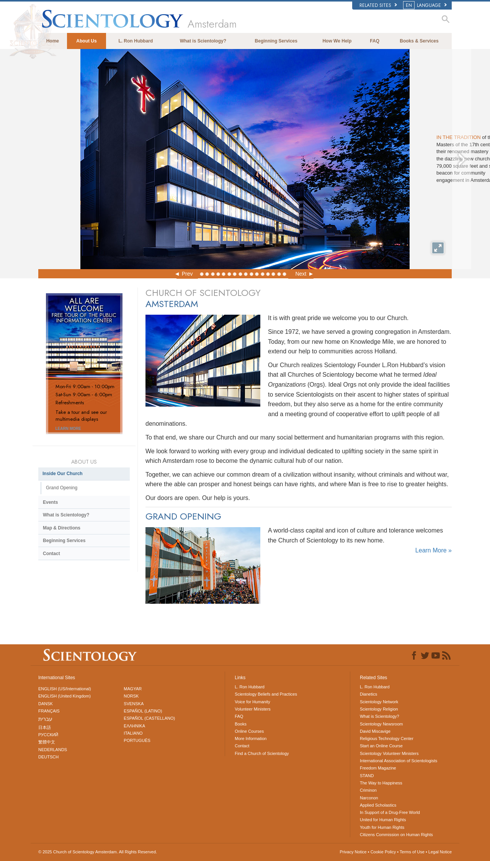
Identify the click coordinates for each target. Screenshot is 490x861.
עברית (45, 719)
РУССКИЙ (48, 734)
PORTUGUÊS (137, 740)
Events (50, 502)
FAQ (374, 41)
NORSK (131, 696)
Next (300, 274)
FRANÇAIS (49, 711)
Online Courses (249, 731)
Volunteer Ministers (253, 709)
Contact (51, 553)
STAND (367, 775)
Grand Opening (61, 487)
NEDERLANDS (52, 749)
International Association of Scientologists (398, 760)
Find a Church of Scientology (262, 753)
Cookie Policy (383, 852)
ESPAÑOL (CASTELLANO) (149, 718)
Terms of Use (412, 852)
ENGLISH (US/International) (64, 688)
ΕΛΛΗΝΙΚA (134, 726)
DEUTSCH (48, 757)
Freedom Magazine (378, 768)
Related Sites (378, 5)
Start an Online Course (381, 745)
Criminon (368, 790)
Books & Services (419, 41)
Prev (187, 274)
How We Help (336, 41)
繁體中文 (46, 742)
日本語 (44, 727)
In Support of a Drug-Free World (390, 812)
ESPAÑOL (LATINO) (143, 711)
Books (241, 724)
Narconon (369, 798)
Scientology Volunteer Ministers (389, 753)
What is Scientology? (203, 41)
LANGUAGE (425, 5)
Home (52, 41)
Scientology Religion (379, 709)
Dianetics (368, 694)
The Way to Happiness (381, 783)
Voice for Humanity (252, 701)
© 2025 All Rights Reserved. (97, 852)
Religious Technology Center (386, 738)
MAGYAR (133, 688)
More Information (250, 738)
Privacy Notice (353, 852)
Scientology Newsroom (381, 724)
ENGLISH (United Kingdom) (64, 696)
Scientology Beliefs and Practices (266, 694)
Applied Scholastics (378, 805)
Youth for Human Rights (382, 827)
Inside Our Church (62, 473)
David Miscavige (375, 731)
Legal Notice (440, 852)
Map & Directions (61, 528)
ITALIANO (133, 733)
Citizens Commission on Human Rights (396, 834)
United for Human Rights (383, 819)
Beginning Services (276, 41)
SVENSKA (134, 703)
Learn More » (433, 550)
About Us (86, 41)
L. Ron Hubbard (135, 41)
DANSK (45, 703)
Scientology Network (379, 701)
